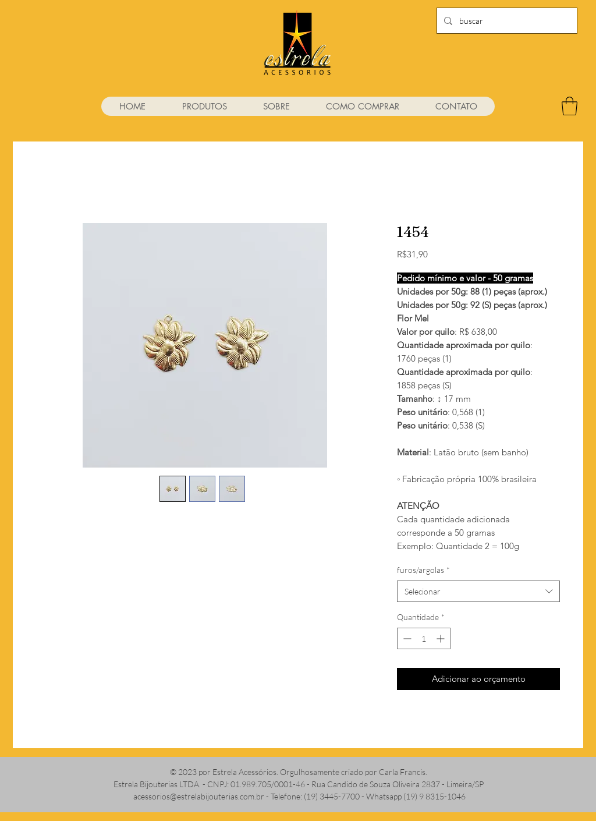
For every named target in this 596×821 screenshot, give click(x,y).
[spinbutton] (423, 638)
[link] (569, 106)
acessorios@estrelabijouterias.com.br (198, 796)
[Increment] (441, 638)
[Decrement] (406, 638)
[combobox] (478, 592)
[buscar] (505, 20)
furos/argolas (423, 570)
